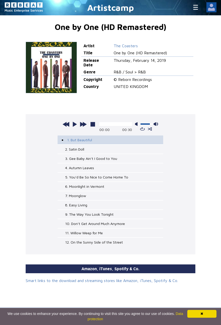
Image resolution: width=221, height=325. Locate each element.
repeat (142, 129)
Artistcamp (110, 7)
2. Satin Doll (74, 149)
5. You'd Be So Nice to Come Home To (96, 177)
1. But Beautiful (79, 140)
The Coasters (126, 45)
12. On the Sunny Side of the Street (94, 242)
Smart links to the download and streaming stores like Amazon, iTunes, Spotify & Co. (102, 280)
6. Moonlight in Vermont (84, 186)
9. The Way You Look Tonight (89, 214)
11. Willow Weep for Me (84, 233)
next (83, 124)
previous (66, 124)
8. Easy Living (76, 205)
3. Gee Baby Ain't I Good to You (91, 158)
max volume (156, 124)
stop (92, 124)
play (75, 124)
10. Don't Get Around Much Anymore (95, 223)
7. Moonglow (75, 196)
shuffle (150, 129)
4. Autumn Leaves (79, 168)
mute (137, 124)
